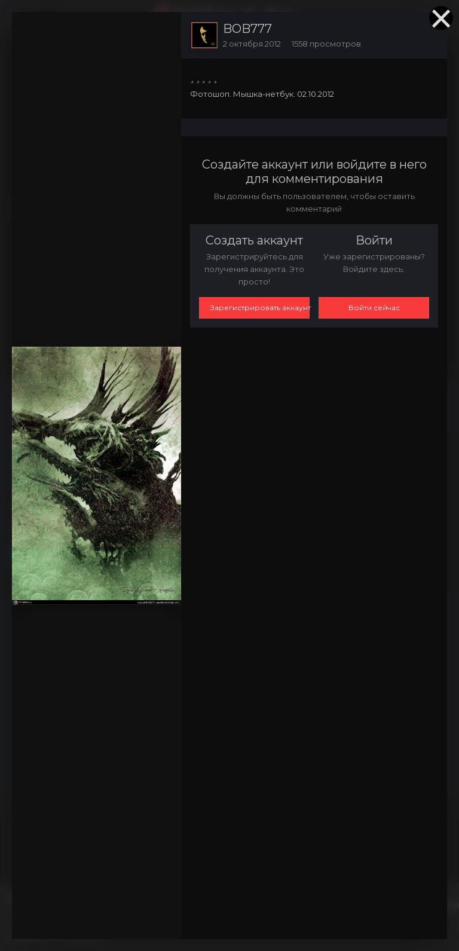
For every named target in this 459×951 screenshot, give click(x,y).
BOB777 (247, 29)
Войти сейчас (374, 307)
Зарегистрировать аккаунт (260, 307)
